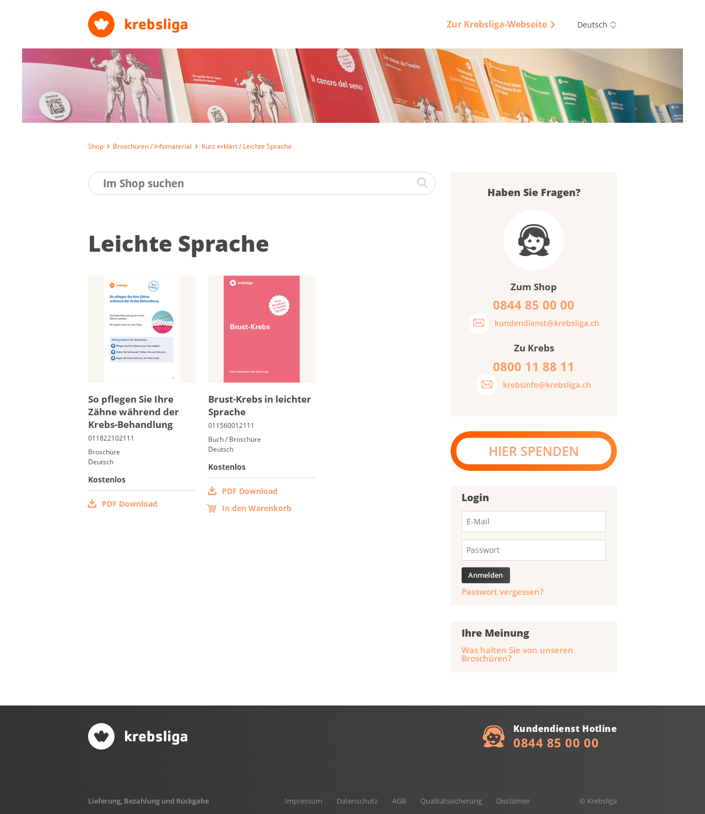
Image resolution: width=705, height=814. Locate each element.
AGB (399, 801)
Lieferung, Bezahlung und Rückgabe (148, 801)
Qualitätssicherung (451, 801)
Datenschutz (357, 801)
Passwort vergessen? (503, 592)
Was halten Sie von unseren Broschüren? (517, 654)
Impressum (303, 801)
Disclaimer (513, 801)
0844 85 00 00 (556, 742)
